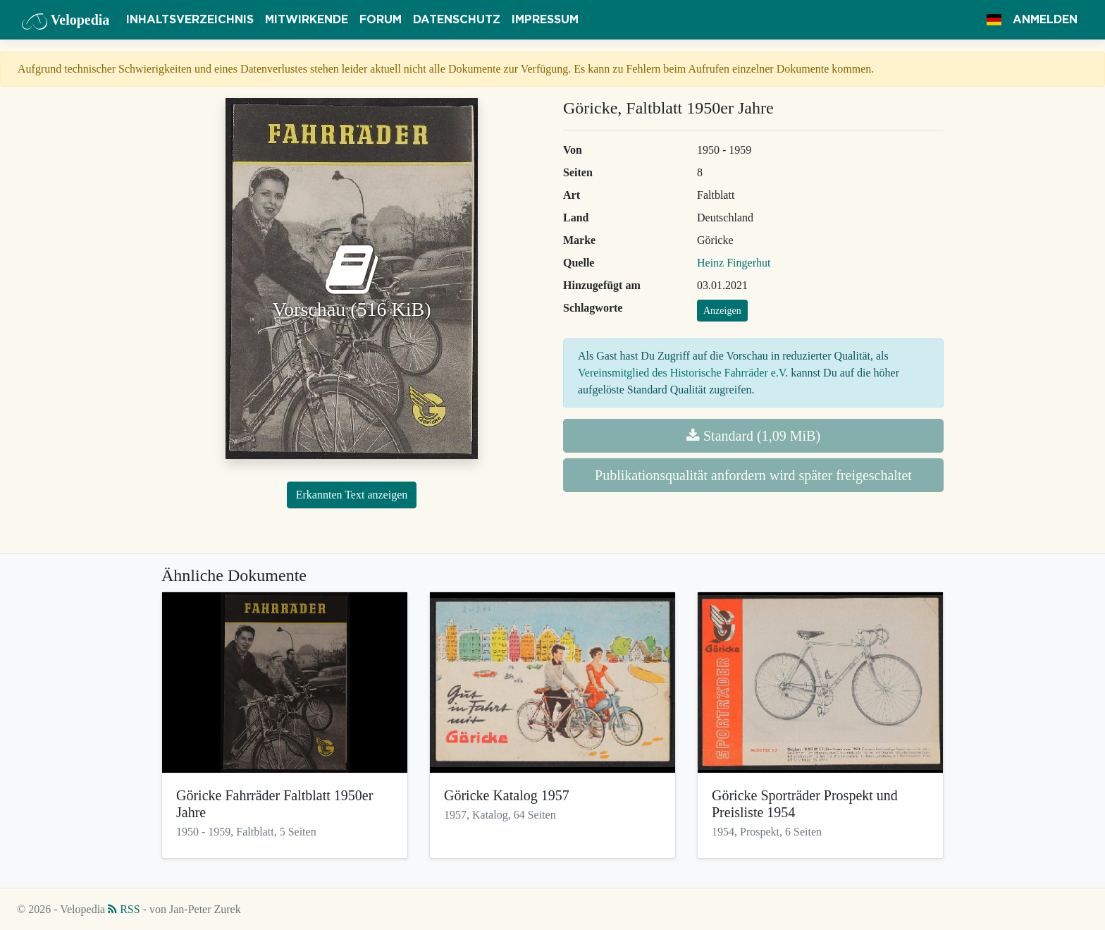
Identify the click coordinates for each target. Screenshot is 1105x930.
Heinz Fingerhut (733, 263)
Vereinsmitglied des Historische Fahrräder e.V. (683, 373)
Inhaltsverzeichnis (190, 19)
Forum (380, 19)
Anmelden (1045, 19)
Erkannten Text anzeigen (352, 495)
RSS (124, 909)
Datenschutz (456, 19)
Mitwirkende (306, 19)
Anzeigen (722, 310)
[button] (994, 20)
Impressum (545, 19)
